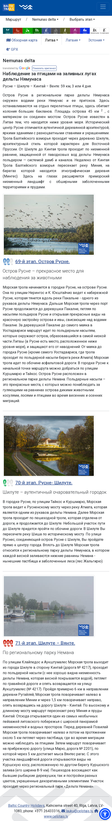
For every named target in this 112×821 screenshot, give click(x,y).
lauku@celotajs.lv (77, 811)
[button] (45, 20)
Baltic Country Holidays (26, 805)
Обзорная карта (22, 40)
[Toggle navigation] (103, 6)
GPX (12, 49)
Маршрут (13, 19)
